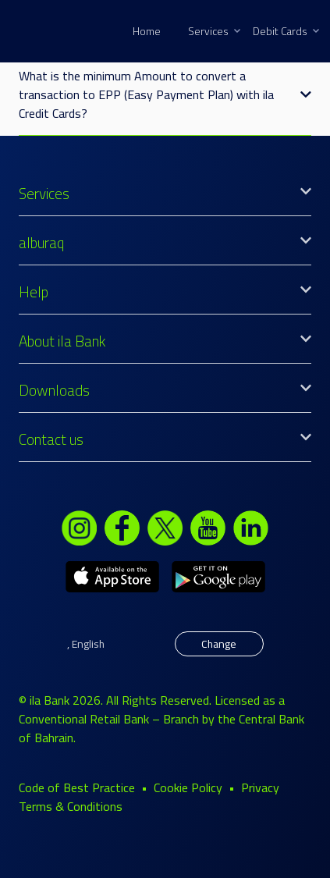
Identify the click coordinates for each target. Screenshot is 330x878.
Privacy (260, 787)
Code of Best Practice (77, 787)
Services (214, 31)
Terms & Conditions (70, 806)
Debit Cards (286, 31)
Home (147, 31)
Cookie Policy (188, 787)
